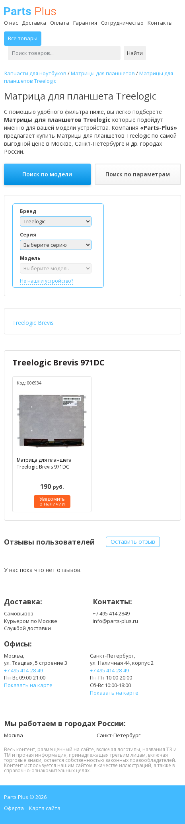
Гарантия (85, 22)
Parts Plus (30, 11)
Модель (30, 258)
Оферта (14, 808)
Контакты (160, 22)
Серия (28, 234)
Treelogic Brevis (33, 322)
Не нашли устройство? (46, 280)
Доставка (34, 22)
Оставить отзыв (133, 541)
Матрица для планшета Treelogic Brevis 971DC (44, 463)
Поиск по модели (47, 174)
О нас (11, 22)
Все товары (22, 38)
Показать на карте (28, 685)
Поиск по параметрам (137, 174)
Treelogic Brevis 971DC (58, 362)
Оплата (59, 22)
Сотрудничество (122, 22)
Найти (135, 53)
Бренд (28, 211)
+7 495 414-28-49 (23, 670)
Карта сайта (44, 808)
